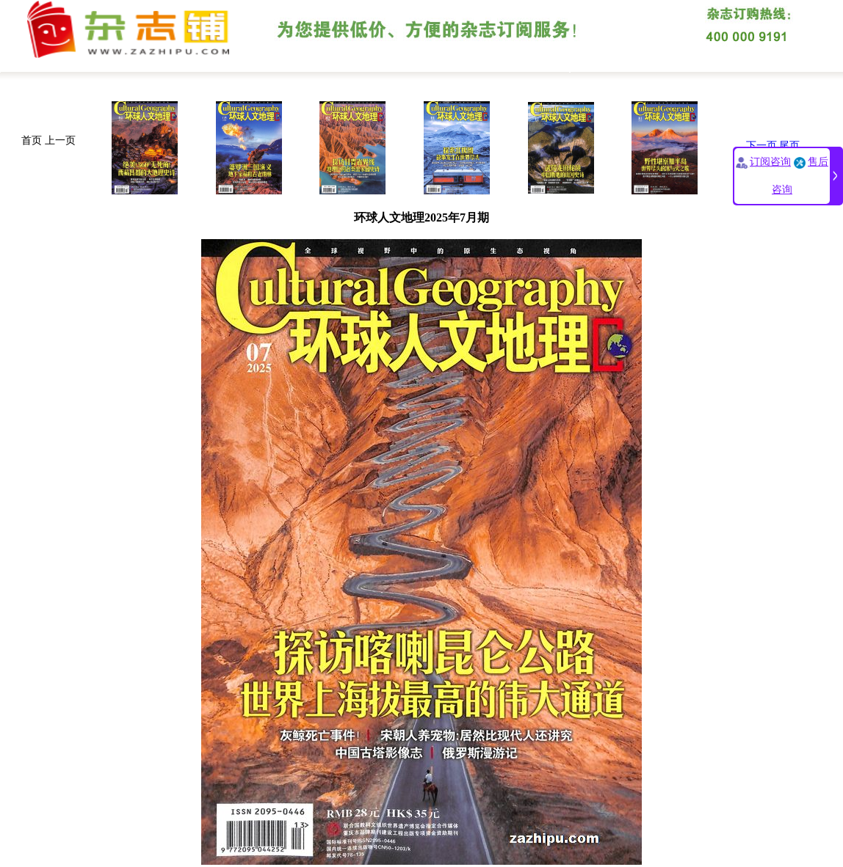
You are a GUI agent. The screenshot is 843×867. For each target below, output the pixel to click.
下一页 (761, 145)
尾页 (789, 145)
